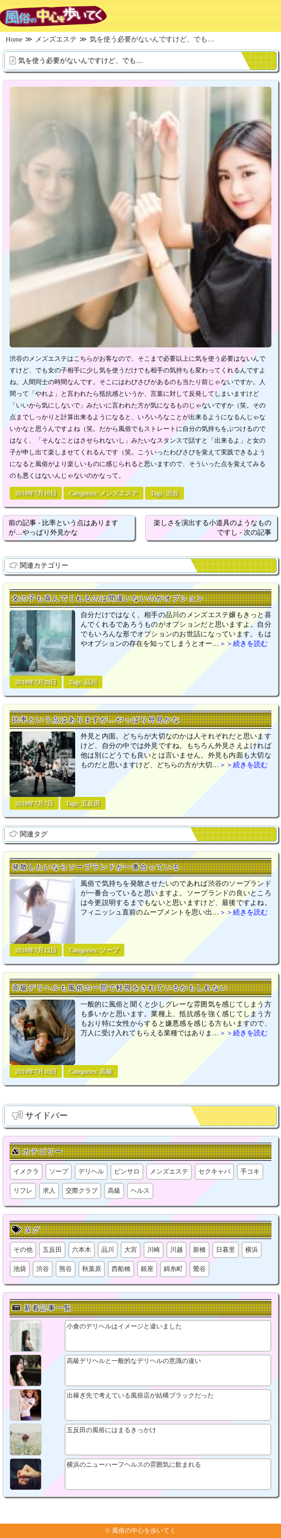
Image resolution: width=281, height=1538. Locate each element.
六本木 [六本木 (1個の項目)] (81, 1249)
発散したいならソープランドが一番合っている (96, 867)
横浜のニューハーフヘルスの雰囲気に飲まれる (134, 1464)
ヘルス (140, 1190)
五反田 (90, 803)
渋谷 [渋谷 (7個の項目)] (42, 1269)
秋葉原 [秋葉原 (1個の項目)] (91, 1269)
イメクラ (26, 1171)
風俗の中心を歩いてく (144, 1530)
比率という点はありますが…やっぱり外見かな (96, 720)
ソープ (109, 950)
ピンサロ (127, 1171)
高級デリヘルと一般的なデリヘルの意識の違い (134, 1361)
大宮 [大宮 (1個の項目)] (130, 1249)
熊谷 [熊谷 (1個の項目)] (65, 1269)
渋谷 (172, 493)
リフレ (23, 1190)
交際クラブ (82, 1190)
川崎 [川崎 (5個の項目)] (153, 1249)
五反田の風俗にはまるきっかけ (111, 1430)
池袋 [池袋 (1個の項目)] (19, 1269)
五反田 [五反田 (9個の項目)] (52, 1249)
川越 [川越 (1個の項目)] (176, 1249)
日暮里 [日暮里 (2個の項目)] (225, 1249)
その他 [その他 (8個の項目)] (23, 1249)
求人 (49, 1190)
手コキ (250, 1171)
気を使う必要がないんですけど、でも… (80, 60)
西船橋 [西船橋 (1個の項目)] (121, 1269)
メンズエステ (119, 493)
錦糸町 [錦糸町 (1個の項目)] (173, 1269)
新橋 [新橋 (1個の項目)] (199, 1249)
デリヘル (91, 1171)
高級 (106, 1071)
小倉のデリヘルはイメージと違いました (124, 1326)
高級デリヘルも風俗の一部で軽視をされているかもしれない (120, 988)
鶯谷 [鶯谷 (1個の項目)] (199, 1269)
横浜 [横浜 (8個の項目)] (251, 1249)
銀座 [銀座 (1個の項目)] (147, 1269)
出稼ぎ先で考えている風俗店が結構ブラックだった (140, 1395)
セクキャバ (214, 1171)
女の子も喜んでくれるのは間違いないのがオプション (108, 598)
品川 (90, 682)
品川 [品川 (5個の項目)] (107, 1249)
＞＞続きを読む (243, 643)
